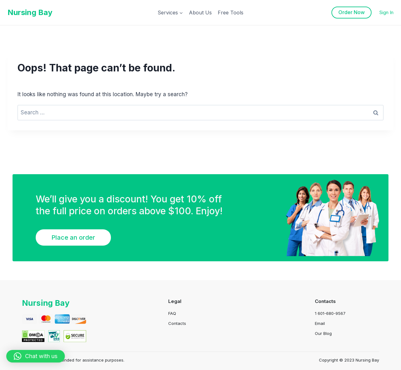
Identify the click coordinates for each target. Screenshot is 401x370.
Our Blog (323, 333)
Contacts (177, 323)
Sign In (386, 12)
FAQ (172, 313)
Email (320, 323)
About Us (200, 12)
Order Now (351, 12)
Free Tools (230, 12)
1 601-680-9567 (330, 313)
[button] (35, 356)
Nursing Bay (46, 303)
